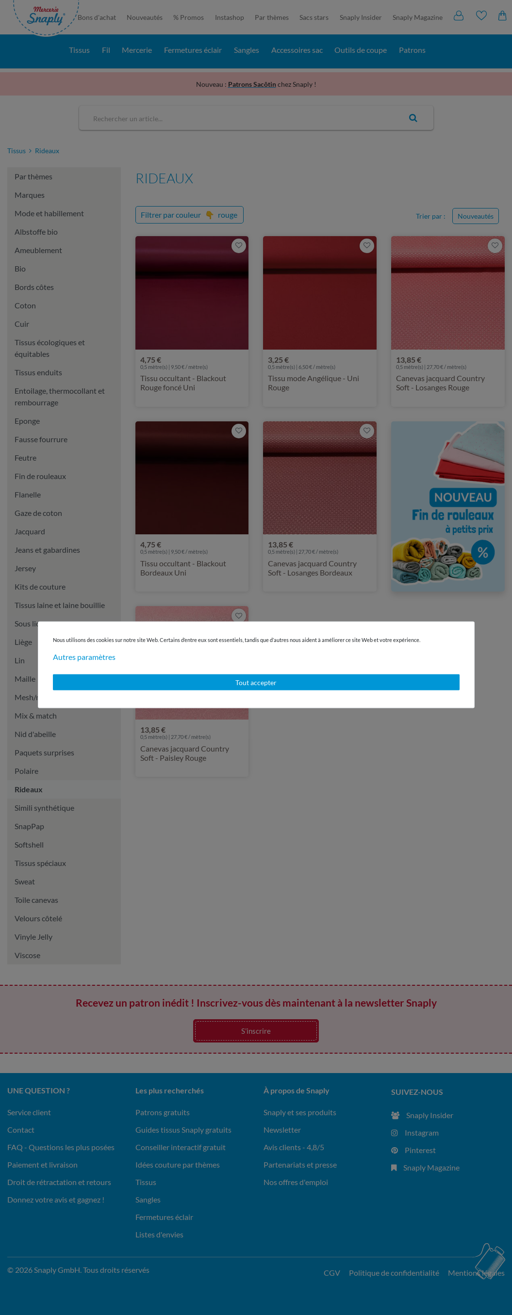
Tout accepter (256, 682)
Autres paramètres (84, 656)
